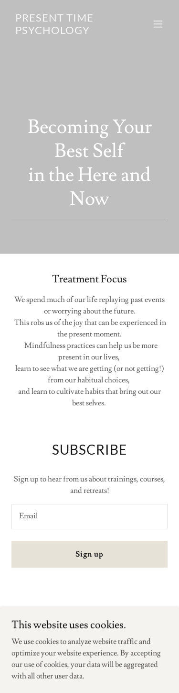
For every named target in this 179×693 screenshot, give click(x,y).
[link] (66, 31)
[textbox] (89, 516)
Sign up (89, 554)
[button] (158, 24)
